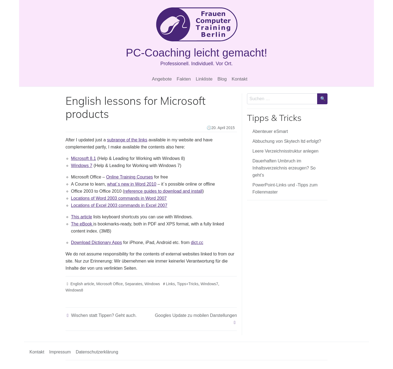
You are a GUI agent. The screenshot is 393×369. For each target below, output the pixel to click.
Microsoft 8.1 (83, 158)
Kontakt (240, 79)
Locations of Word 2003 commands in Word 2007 (119, 198)
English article (82, 284)
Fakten (184, 79)
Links (170, 284)
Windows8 (74, 290)
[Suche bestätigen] (322, 98)
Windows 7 (81, 165)
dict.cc (197, 242)
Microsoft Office (109, 284)
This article (81, 217)
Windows (152, 284)
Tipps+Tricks (187, 284)
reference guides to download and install (163, 191)
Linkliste (204, 79)
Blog (222, 79)
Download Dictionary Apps (96, 242)
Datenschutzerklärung (97, 352)
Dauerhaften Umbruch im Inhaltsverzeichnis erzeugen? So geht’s (283, 168)
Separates (133, 284)
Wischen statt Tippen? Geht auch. (103, 315)
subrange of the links (127, 140)
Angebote (162, 79)
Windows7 (209, 284)
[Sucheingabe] (282, 98)
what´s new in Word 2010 (131, 184)
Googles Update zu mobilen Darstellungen (196, 315)
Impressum (60, 352)
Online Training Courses (129, 177)
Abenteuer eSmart (270, 131)
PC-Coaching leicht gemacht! (196, 53)
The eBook (82, 224)
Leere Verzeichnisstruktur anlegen (285, 151)
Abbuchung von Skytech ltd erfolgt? (286, 141)
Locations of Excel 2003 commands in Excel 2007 (119, 205)
